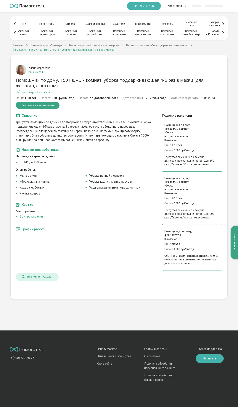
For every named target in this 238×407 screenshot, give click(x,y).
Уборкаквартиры (215, 24)
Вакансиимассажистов (143, 33)
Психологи (167, 23)
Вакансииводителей (119, 33)
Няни (23, 23)
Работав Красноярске (215, 33)
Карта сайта (104, 363)
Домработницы (95, 23)
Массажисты (143, 23)
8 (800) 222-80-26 (22, 358)
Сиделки (71, 23)
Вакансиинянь (23, 33)
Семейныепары (191, 24)
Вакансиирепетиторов (47, 33)
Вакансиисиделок (71, 33)
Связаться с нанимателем (38, 105)
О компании (152, 356)
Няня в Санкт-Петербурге (114, 356)
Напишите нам (234, 227)
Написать (210, 358)
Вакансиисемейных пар (191, 33)
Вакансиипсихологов (167, 33)
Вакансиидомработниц (94, 33)
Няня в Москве (107, 349)
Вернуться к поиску (36, 277)
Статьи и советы (155, 349)
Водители (119, 23)
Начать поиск (144, 5)
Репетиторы (46, 23)
